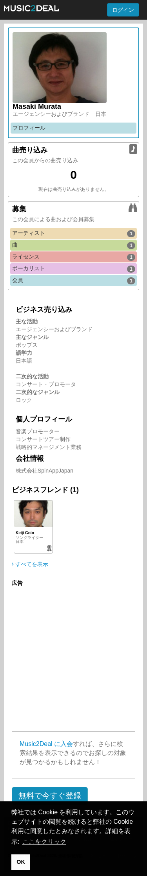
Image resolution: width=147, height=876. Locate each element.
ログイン (123, 10)
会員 (73, 280)
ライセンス (73, 257)
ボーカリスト (73, 269)
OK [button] (20, 862)
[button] (50, 796)
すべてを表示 (30, 564)
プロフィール (29, 128)
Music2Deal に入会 (46, 743)
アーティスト (73, 233)
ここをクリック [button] (44, 841)
